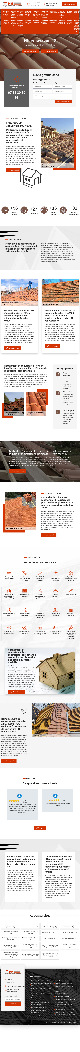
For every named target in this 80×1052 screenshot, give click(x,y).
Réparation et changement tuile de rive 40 (36, 14)
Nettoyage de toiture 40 (36, 22)
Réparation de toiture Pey (69, 932)
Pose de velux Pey (49, 938)
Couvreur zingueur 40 (69, 13)
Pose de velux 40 (76, 12)
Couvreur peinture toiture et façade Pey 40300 (10, 946)
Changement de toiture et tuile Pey (30, 932)
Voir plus (40, 828)
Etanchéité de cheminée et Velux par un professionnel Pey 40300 (50, 954)
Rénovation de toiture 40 (53, 12)
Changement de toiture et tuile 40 (44, 22)
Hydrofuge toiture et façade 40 (69, 22)
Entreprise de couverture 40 (6, 13)
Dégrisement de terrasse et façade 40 (61, 22)
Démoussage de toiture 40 (53, 21)
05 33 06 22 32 (35, 3)
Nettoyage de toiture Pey (49, 932)
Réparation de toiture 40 (28, 22)
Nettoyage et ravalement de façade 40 (20, 23)
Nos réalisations (30, 51)
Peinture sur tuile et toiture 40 (13, 23)
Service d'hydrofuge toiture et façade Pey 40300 (50, 946)
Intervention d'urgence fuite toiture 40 (28, 13)
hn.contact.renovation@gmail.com (13, 986)
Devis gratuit (69, 4)
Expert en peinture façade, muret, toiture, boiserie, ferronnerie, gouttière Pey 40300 (11, 955)
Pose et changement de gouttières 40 (61, 14)
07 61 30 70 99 (35, 5)
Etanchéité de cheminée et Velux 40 (20, 13)
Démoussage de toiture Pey (11, 932)
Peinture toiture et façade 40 (6, 22)
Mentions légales (72, 1022)
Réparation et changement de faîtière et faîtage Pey (50, 926)
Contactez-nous (49, 51)
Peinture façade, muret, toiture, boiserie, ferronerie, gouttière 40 (77, 26)
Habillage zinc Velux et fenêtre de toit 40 (13, 14)
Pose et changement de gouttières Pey (11, 926)
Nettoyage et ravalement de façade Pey (10, 938)
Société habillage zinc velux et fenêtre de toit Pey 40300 (30, 955)
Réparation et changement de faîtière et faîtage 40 (44, 14)
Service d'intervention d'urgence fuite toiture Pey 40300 (69, 945)
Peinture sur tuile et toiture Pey (30, 938)
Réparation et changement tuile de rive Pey (69, 926)
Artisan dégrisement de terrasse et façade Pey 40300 (30, 945)
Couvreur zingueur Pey (69, 938)
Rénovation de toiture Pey (30, 926)
